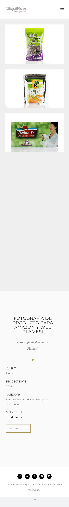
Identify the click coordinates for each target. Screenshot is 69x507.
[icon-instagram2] (42, 476)
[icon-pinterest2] (35, 476)
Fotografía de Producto (20, 399)
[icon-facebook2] (20, 476)
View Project (18, 428)
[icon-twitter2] (28, 476)
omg (34, 499)
